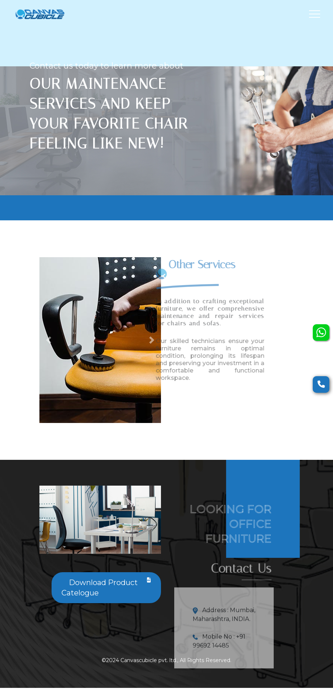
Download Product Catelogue (106, 587)
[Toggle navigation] (314, 14)
